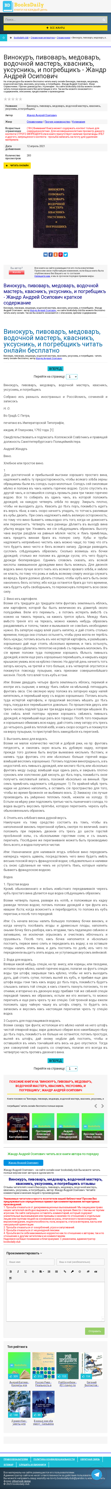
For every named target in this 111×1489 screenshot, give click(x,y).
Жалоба (17, 272)
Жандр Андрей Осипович (42, 115)
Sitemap (8, 1465)
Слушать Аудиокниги (32, 1465)
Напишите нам (42, 276)
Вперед (55, 369)
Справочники (35, 121)
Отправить (95, 1331)
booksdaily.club (27, 6)
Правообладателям (16, 1459)
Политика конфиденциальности (54, 1459)
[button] (10, 1271)
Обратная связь (90, 1459)
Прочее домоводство (57, 121)
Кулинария (78, 121)
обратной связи (21, 1481)
